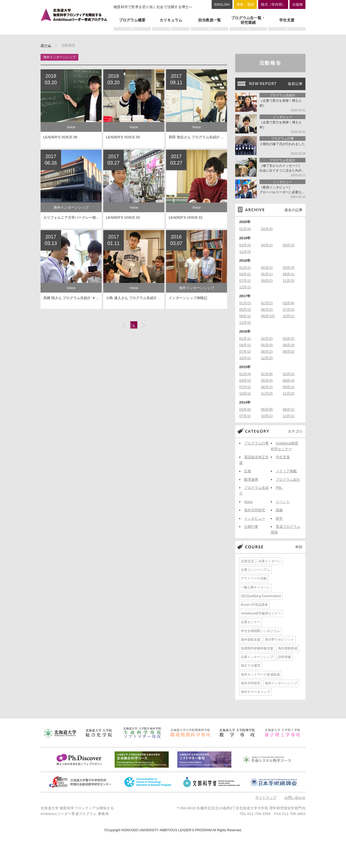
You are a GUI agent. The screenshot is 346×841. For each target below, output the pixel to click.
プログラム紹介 (288, 479)
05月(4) (267, 380)
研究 (279, 518)
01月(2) (245, 303)
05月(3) (245, 309)
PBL (279, 488)
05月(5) (267, 345)
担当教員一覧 (209, 20)
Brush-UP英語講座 (254, 605)
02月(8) (267, 374)
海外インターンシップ (281, 683)
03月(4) (267, 229)
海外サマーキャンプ (255, 692)
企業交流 (247, 561)
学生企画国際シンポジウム (260, 631)
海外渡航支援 (250, 640)
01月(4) (245, 374)
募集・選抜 (245, 4)
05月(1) (267, 274)
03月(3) (245, 245)
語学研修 (284, 657)
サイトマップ (265, 798)
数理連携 (251, 479)
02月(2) (267, 303)
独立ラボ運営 (250, 665)
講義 (279, 510)
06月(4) (288, 380)
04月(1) (267, 245)
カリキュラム (170, 20)
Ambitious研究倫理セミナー (261, 613)
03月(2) (288, 338)
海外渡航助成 (287, 648)
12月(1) (245, 287)
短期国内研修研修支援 (257, 648)
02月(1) (267, 268)
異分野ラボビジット (279, 640)
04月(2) (245, 274)
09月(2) (288, 245)
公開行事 (251, 527)
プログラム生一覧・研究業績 (248, 20)
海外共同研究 (254, 510)
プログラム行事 (256, 443)
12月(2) (267, 358)
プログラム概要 (132, 20)
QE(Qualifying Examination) (261, 596)
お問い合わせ (294, 798)
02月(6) (245, 229)
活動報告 (270, 63)
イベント (283, 502)
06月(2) (267, 309)
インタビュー (254, 518)
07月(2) (288, 309)
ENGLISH (222, 4)
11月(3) (245, 252)
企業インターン (269, 561)
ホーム (46, 45)
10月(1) (288, 316)
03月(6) (288, 303)
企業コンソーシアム (255, 570)
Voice (248, 502)
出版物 (297, 4)
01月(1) (245, 268)
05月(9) (267, 409)
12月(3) (245, 322)
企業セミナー (250, 622)
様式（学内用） (273, 4)
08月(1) (245, 316)
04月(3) (245, 380)
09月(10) (268, 316)
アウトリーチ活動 (254, 578)
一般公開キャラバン (255, 587)
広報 (247, 471)
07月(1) (245, 281)
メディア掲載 (286, 471)
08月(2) (267, 351)
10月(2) (245, 358)
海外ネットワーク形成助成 (260, 674)
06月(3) (288, 345)
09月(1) (288, 387)
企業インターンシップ (257, 657)
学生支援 (286, 20)
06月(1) (288, 274)
